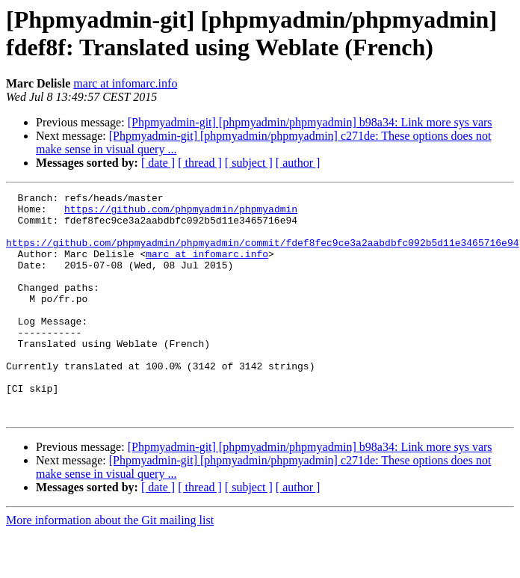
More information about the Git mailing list (110, 565)
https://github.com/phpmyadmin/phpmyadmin (180, 213)
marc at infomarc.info (125, 83)
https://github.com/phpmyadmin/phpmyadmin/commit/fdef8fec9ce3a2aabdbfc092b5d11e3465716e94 (262, 253)
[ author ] (298, 162)
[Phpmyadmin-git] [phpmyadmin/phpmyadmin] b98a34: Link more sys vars (310, 122)
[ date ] (158, 162)
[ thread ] (200, 162)
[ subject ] (249, 162)
